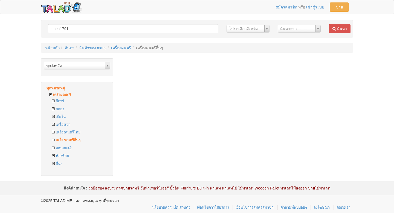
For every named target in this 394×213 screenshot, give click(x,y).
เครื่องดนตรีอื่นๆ (66, 140)
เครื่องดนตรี (121, 48)
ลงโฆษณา (322, 207)
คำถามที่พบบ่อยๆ (293, 207)
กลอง (58, 109)
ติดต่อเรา (343, 207)
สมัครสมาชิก (286, 7)
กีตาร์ (58, 101)
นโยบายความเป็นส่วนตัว (171, 207)
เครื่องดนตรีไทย (66, 132)
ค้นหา (339, 29)
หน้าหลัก (52, 48)
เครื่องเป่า (61, 124)
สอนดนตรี (61, 148)
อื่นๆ (57, 164)
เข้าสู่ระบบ (315, 7)
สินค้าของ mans (92, 48)
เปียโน (59, 117)
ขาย (339, 7)
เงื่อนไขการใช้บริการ (213, 207)
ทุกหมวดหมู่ (56, 88)
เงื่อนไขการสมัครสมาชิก (255, 207)
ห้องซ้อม (60, 156)
